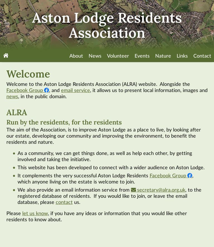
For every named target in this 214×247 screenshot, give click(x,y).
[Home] (6, 56)
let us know (35, 213)
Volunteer (118, 56)
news (12, 96)
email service (75, 90)
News (95, 56)
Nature (163, 56)
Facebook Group (24, 90)
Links (182, 56)
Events (142, 56)
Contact (202, 56)
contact (64, 202)
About (76, 56)
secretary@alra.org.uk (161, 190)
